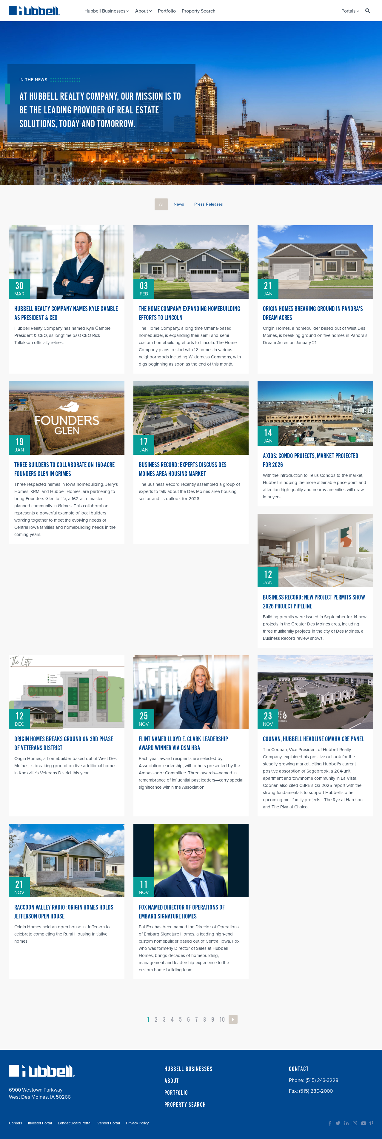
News (179, 204)
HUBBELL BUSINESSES (188, 1069)
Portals (350, 11)
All (161, 204)
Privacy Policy (137, 1123)
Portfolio (167, 11)
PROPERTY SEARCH (185, 1105)
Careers (15, 1123)
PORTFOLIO (176, 1093)
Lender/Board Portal (74, 1123)
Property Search (198, 11)
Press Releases (208, 204)
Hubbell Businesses (106, 11)
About (143, 11)
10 (222, 1019)
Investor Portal (40, 1123)
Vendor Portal (108, 1123)
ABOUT (171, 1081)
